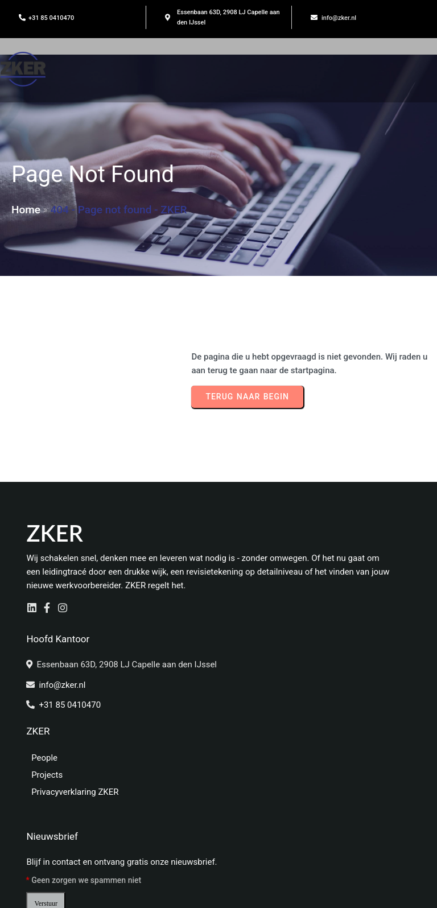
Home (25, 211)
